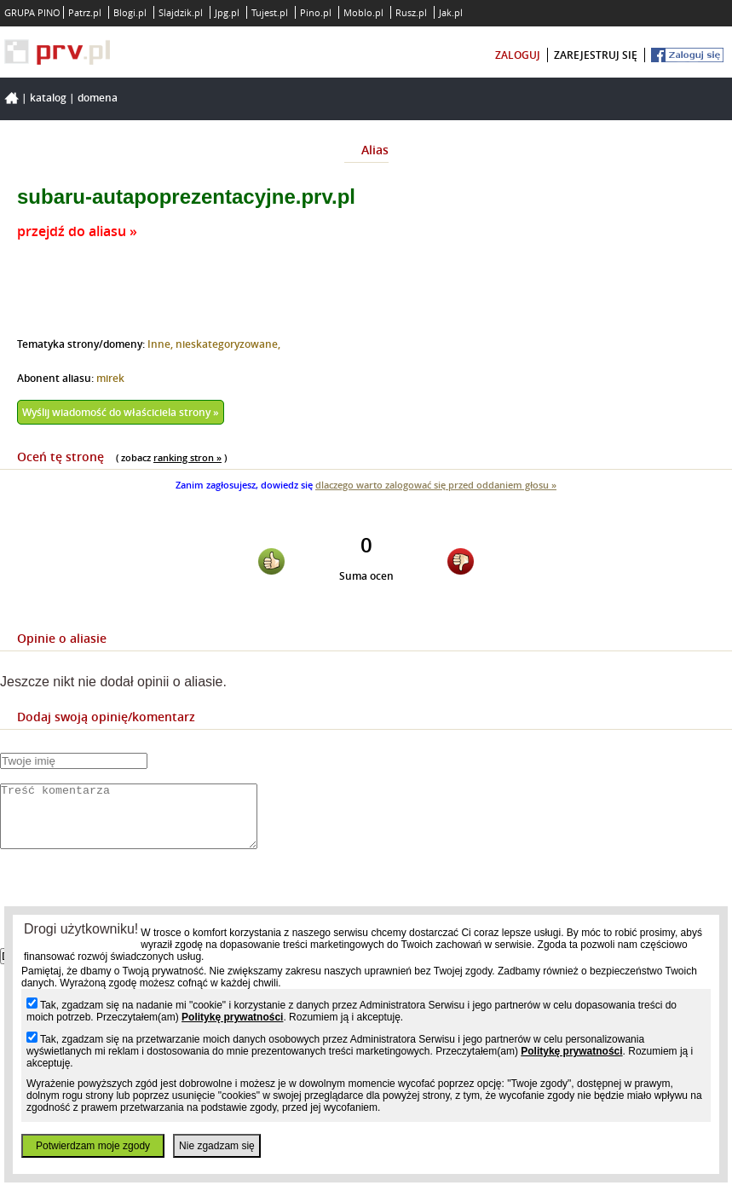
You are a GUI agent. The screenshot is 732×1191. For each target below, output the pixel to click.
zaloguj (517, 55)
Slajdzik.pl (181, 12)
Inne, (161, 344)
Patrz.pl (84, 12)
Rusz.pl (411, 12)
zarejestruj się (595, 55)
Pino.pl (315, 12)
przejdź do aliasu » (77, 231)
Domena (98, 97)
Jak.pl (451, 12)
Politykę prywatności (232, 1017)
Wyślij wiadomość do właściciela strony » (120, 412)
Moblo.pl (363, 12)
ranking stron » (187, 457)
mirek (110, 378)
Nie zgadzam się (217, 1146)
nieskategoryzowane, (228, 344)
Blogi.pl (130, 12)
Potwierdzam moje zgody (93, 1146)
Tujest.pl (269, 12)
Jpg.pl (227, 12)
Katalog (48, 97)
